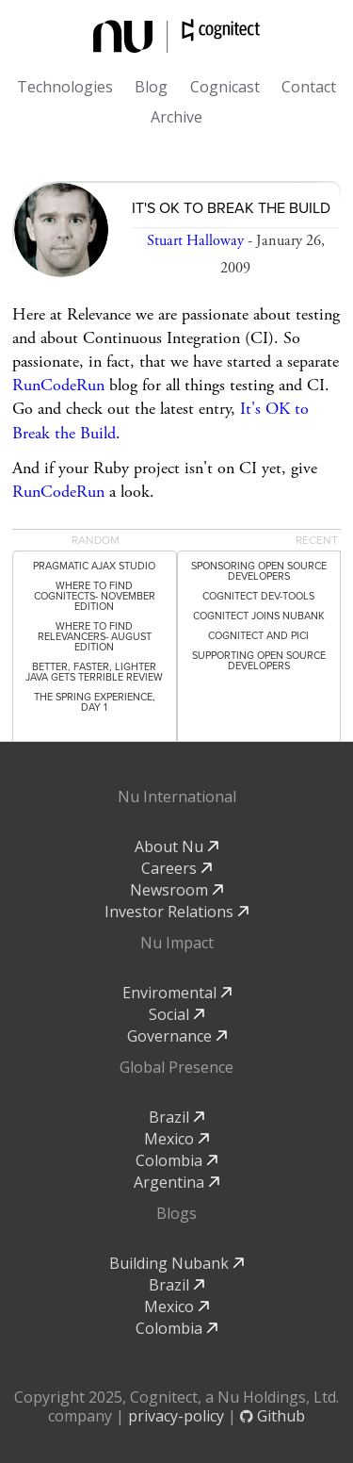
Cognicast (225, 86)
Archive (176, 117)
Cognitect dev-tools (258, 596)
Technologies (65, 86)
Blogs (176, 1213)
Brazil (176, 1117)
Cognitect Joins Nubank (259, 616)
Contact (308, 86)
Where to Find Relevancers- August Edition (95, 636)
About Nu (176, 846)
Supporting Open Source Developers (259, 660)
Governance (177, 1036)
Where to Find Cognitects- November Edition (94, 596)
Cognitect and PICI (258, 636)
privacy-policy (176, 1415)
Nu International (177, 796)
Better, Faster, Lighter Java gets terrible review (94, 672)
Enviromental (177, 992)
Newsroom (176, 889)
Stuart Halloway (195, 241)
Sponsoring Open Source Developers (259, 571)
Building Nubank (176, 1263)
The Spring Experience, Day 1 (94, 702)
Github (272, 1415)
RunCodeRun (58, 385)
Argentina (176, 1182)
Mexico (176, 1138)
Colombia (176, 1160)
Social (176, 1014)
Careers (176, 868)
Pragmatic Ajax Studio (94, 566)
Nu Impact (177, 942)
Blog (151, 86)
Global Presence (176, 1067)
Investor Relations (176, 911)
